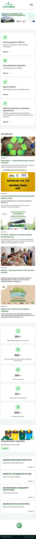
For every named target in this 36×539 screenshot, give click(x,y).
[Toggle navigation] (31, 5)
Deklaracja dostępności (30, 537)
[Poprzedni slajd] (26, 20)
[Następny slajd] (30, 20)
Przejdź (5, 448)
